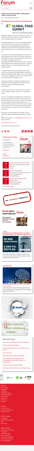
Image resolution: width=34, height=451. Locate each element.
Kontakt (3, 401)
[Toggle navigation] (31, 3)
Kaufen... (5, 154)
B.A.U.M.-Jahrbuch (5, 435)
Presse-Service (4, 396)
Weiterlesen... (6, 150)
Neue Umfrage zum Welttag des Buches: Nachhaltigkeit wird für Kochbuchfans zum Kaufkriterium (14, 360)
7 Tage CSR (4, 432)
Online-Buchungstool (6, 394)
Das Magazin (4, 418)
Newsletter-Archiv (5, 393)
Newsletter (4, 391)
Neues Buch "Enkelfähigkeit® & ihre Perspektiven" (16, 342)
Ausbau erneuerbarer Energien (11, 345)
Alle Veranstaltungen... (8, 186)
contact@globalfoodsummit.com (22, 118)
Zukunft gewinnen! (6, 440)
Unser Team (4, 423)
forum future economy (7, 439)
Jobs (2, 421)
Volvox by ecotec (7, 353)
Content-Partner (5, 411)
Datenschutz (4, 398)
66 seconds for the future (7, 430)
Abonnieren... (6, 155)
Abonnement (4, 387)
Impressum (4, 400)
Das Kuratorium (5, 408)
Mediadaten (4, 389)
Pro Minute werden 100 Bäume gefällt (13, 365)
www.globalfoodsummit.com (9, 122)
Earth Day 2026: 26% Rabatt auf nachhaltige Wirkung (16, 368)
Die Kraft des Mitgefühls (7, 437)
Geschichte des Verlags (7, 420)
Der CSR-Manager (5, 433)
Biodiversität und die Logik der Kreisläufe (13, 355)
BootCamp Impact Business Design (20, 163)
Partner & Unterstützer (7, 410)
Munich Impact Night (16, 170)
